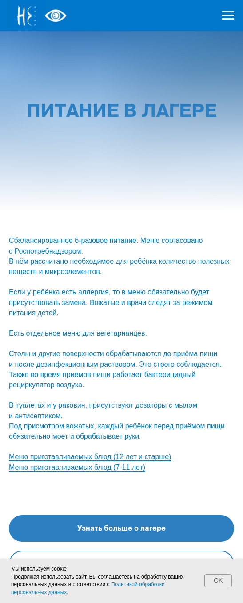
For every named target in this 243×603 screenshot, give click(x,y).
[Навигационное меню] (228, 15)
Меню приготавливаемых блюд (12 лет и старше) (90, 456)
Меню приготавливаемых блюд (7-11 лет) (77, 467)
